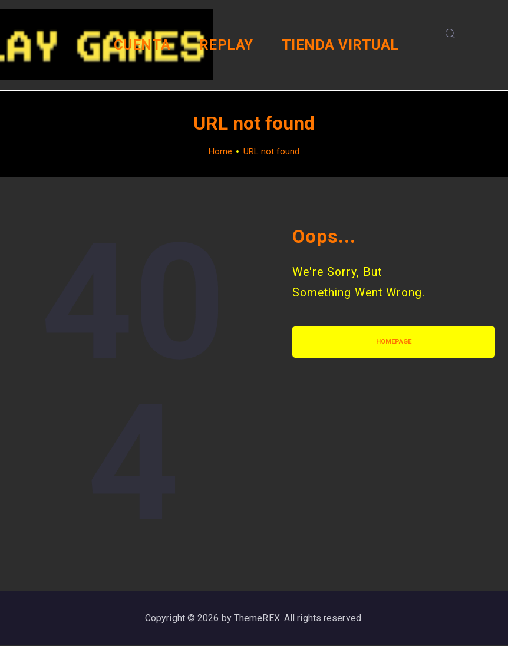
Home (220, 151)
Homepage (393, 341)
